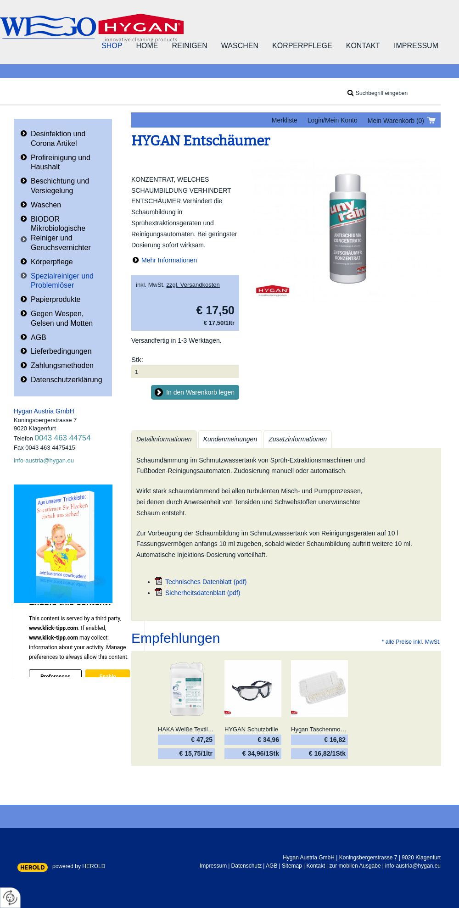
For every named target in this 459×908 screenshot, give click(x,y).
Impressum (416, 46)
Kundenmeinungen (230, 439)
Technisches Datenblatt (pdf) (205, 581)
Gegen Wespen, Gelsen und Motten (62, 318)
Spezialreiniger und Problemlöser (62, 281)
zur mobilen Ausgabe (355, 866)
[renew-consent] (10, 897)
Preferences (55, 677)
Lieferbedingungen (61, 351)
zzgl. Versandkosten (192, 284)
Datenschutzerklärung (66, 380)
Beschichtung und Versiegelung (60, 186)
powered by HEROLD (78, 866)
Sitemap (292, 866)
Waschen (239, 46)
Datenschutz (246, 866)
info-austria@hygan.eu (44, 460)
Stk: (137, 359)
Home (147, 46)
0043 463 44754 (63, 438)
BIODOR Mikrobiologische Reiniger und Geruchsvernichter (61, 233)
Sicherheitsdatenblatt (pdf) (202, 592)
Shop (111, 46)
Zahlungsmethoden (62, 365)
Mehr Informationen (169, 260)
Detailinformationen (164, 439)
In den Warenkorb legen (200, 392)
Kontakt (363, 46)
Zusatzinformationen (298, 439)
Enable (107, 677)
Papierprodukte (56, 299)
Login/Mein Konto (333, 120)
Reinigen (189, 46)
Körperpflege (302, 46)
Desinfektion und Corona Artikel (58, 138)
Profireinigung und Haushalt (60, 162)
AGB (38, 337)
